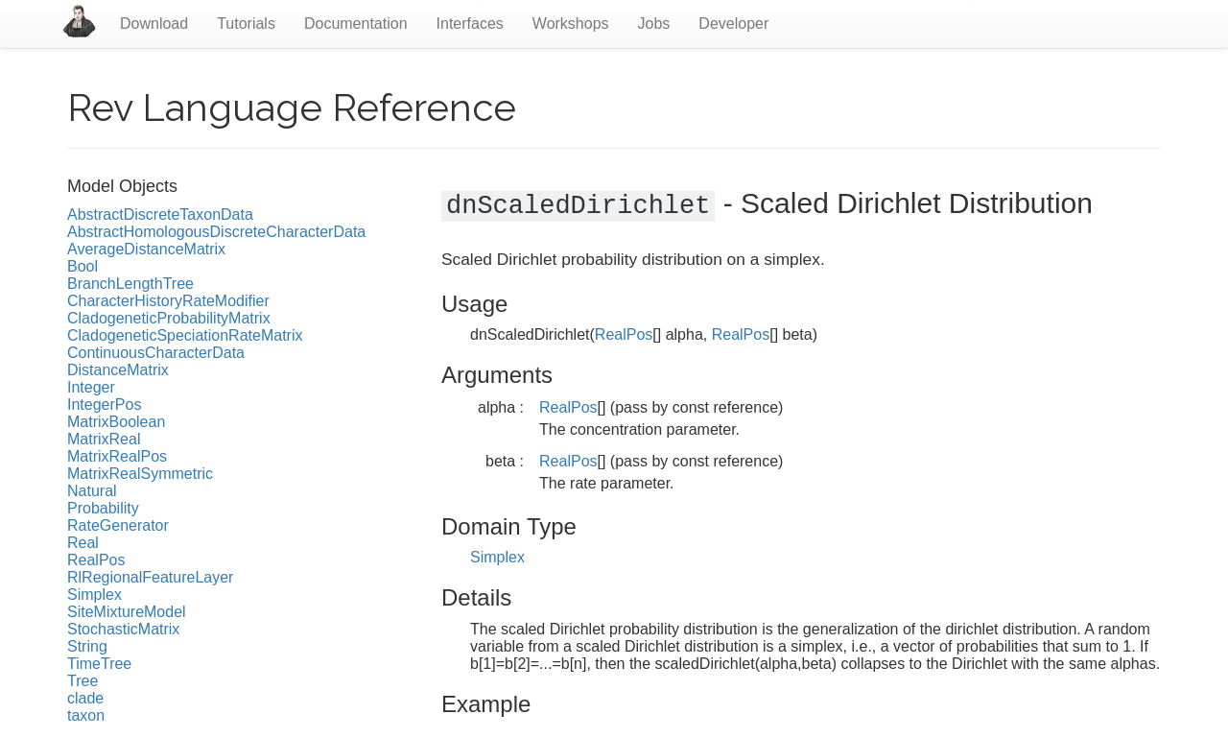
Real (83, 543)
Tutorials (246, 23)
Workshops (570, 23)
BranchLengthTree (130, 283)
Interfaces (470, 23)
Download (154, 23)
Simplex (94, 594)
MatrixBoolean (116, 422)
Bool (82, 266)
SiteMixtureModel (126, 612)
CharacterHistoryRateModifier (168, 301)
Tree (82, 681)
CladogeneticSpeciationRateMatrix (184, 335)
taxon (86, 715)
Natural (92, 491)
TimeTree (99, 663)
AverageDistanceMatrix (146, 249)
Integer (91, 387)
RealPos (96, 560)
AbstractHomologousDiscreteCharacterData (216, 232)
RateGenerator (118, 525)
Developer (733, 23)
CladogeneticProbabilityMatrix (169, 318)
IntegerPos (104, 404)
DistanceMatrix (118, 370)
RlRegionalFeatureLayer (150, 577)
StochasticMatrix (123, 629)
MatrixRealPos (117, 456)
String (87, 646)
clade (85, 698)
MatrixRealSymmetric (140, 473)
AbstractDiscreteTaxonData (160, 214)
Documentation (356, 23)
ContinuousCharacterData (156, 353)
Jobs (654, 23)
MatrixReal (103, 439)
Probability (103, 508)
